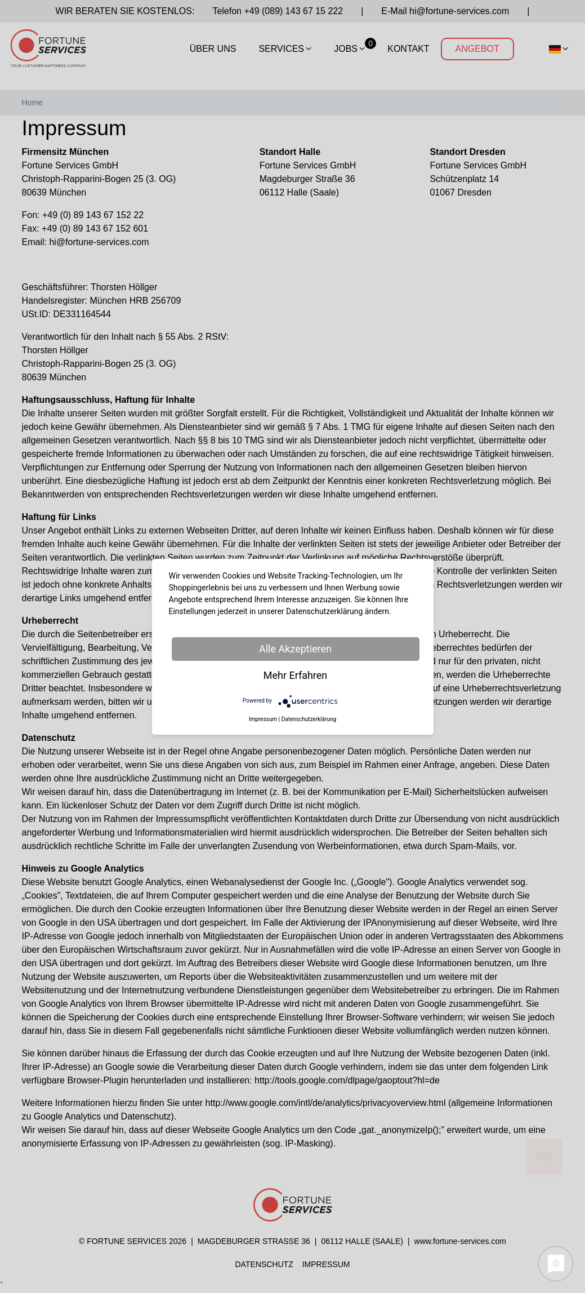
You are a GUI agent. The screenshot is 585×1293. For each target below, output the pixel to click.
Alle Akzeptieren (295, 649)
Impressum (263, 719)
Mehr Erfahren (296, 675)
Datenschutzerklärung (309, 719)
